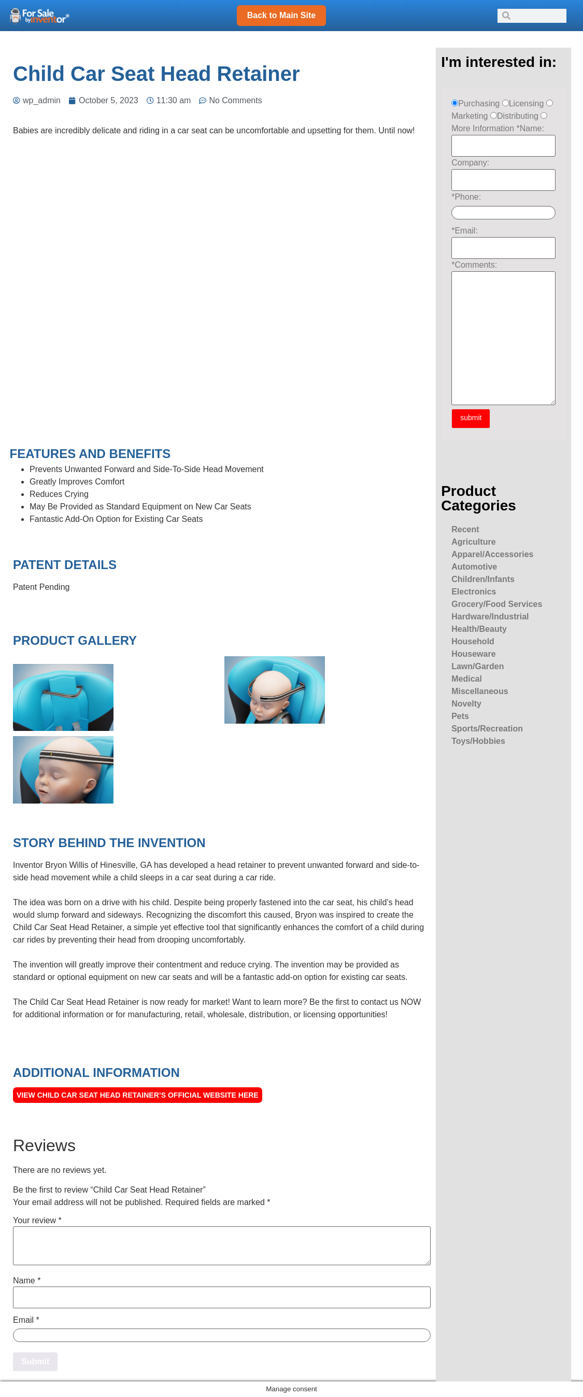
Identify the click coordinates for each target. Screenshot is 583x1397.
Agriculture (473, 541)
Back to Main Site (281, 15)
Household (472, 641)
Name (26, 1281)
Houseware (473, 653)
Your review (37, 1220)
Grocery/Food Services (496, 604)
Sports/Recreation (487, 728)
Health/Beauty (479, 629)
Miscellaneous (479, 691)
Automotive (474, 566)
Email (26, 1320)
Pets (460, 716)
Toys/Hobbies (478, 741)
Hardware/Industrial (490, 616)
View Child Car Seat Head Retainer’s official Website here (138, 1095)
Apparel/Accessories (492, 554)
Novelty (466, 703)
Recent (465, 529)
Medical (466, 678)
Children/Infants (483, 579)
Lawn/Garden (477, 666)
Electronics (473, 591)
